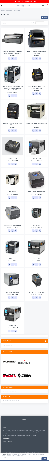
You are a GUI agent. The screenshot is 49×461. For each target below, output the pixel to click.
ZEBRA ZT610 (36, 225)
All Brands (45, 341)
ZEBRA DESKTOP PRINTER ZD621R (36, 192)
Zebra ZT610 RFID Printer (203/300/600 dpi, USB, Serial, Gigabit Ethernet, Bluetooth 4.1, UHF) (12, 88)
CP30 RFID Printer (12, 158)
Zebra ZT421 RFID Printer (12, 292)
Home (2, 10)
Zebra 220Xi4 (12, 192)
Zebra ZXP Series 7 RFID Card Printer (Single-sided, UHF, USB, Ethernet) (12, 52)
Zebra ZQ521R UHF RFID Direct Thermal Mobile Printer (36, 52)
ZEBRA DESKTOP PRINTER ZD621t (12, 225)
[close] (46, 458)
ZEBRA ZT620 (12, 259)
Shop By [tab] (45, 17)
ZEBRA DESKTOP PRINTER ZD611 (36, 292)
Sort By (32, 23)
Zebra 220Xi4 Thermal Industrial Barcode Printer (36, 124)
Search (43, 5)
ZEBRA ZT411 (12, 325)
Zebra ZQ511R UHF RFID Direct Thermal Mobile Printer (12, 124)
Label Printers (9, 10)
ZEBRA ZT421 (36, 259)
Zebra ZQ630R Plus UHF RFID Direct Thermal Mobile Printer (37, 87)
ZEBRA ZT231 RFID (36, 158)
